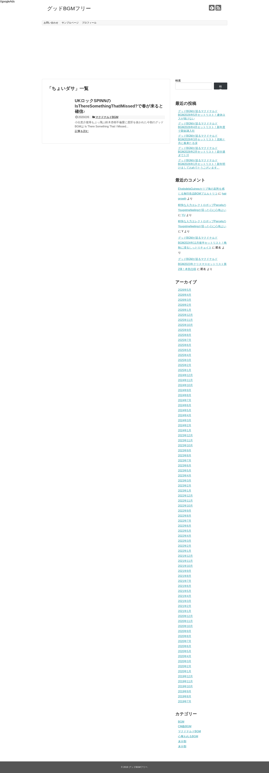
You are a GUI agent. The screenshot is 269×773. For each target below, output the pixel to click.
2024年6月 (184, 405)
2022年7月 (184, 520)
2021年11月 (185, 560)
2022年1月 (184, 550)
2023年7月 (184, 460)
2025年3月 (184, 360)
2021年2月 (184, 606)
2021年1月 (184, 611)
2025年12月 (185, 314)
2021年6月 (184, 586)
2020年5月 (184, 651)
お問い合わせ (51, 22)
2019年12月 (185, 676)
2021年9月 (184, 570)
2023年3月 (184, 480)
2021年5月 (184, 591)
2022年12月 (185, 495)
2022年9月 (184, 510)
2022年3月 (184, 540)
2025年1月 (184, 370)
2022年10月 (185, 505)
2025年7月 (184, 340)
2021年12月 (185, 555)
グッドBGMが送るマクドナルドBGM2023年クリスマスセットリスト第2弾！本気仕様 (202, 264)
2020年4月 (184, 656)
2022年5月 (184, 530)
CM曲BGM (184, 726)
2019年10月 (185, 686)
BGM (181, 721)
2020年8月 (184, 636)
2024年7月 (184, 400)
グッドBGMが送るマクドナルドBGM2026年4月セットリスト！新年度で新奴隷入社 (201, 127)
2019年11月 (185, 681)
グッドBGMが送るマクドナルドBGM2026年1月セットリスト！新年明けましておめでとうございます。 (201, 164)
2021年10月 (185, 565)
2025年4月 (184, 355)
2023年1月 (184, 490)
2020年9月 (184, 631)
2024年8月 (184, 395)
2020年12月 (185, 616)
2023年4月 (184, 475)
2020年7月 (184, 641)
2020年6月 (184, 646)
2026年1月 (184, 309)
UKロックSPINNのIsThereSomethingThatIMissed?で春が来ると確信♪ (119, 106)
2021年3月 (184, 601)
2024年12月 (185, 375)
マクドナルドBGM (106, 117)
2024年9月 (184, 390)
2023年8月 (184, 455)
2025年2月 (184, 365)
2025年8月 (184, 335)
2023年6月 (184, 465)
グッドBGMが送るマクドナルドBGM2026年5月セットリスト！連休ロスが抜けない (201, 115)
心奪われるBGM (188, 736)
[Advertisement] (135, 52)
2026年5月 (184, 289)
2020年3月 (184, 661)
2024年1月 (184, 430)
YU (183, 215)
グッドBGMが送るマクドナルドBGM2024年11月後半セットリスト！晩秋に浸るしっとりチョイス (202, 242)
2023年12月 (185, 435)
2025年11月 (185, 319)
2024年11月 (185, 380)
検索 (178, 80)
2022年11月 (185, 500)
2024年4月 (184, 415)
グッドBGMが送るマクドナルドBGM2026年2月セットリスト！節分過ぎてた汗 (201, 152)
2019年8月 (184, 696)
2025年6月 (184, 345)
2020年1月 (184, 671)
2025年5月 (184, 350)
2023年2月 (184, 485)
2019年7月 (184, 701)
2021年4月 (184, 596)
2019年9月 (184, 691)
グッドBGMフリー (69, 8)
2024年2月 (184, 425)
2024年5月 (184, 410)
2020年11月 (185, 621)
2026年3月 (184, 299)
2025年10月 (185, 324)
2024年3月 (184, 420)
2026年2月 (184, 304)
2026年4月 (184, 294)
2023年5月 (184, 470)
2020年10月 (185, 626)
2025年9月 (184, 330)
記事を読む (82, 131)
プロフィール (89, 22)
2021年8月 (184, 575)
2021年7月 (184, 580)
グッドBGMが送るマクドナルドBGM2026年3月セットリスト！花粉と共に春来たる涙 (201, 139)
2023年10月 (185, 445)
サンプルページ (70, 22)
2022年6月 (184, 525)
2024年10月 (185, 385)
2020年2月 (184, 666)
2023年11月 (185, 440)
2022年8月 (184, 515)
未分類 (182, 741)
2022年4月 (184, 535)
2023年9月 (184, 450)
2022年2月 (184, 545)
